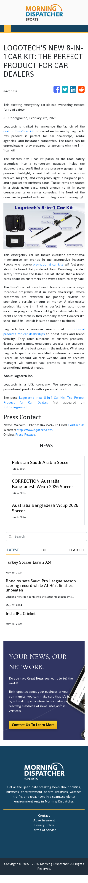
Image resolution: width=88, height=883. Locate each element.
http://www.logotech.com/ (35, 430)
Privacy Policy (44, 825)
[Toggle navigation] (7, 28)
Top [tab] (44, 550)
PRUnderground (15, 407)
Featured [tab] (77, 550)
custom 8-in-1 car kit (18, 131)
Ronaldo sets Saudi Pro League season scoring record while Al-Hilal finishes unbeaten (41, 585)
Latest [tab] (13, 550)
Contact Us (76, 425)
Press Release (25, 434)
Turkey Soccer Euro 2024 (28, 562)
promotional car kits (48, 264)
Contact (44, 815)
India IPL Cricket (21, 613)
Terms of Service (44, 830)
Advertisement (44, 820)
